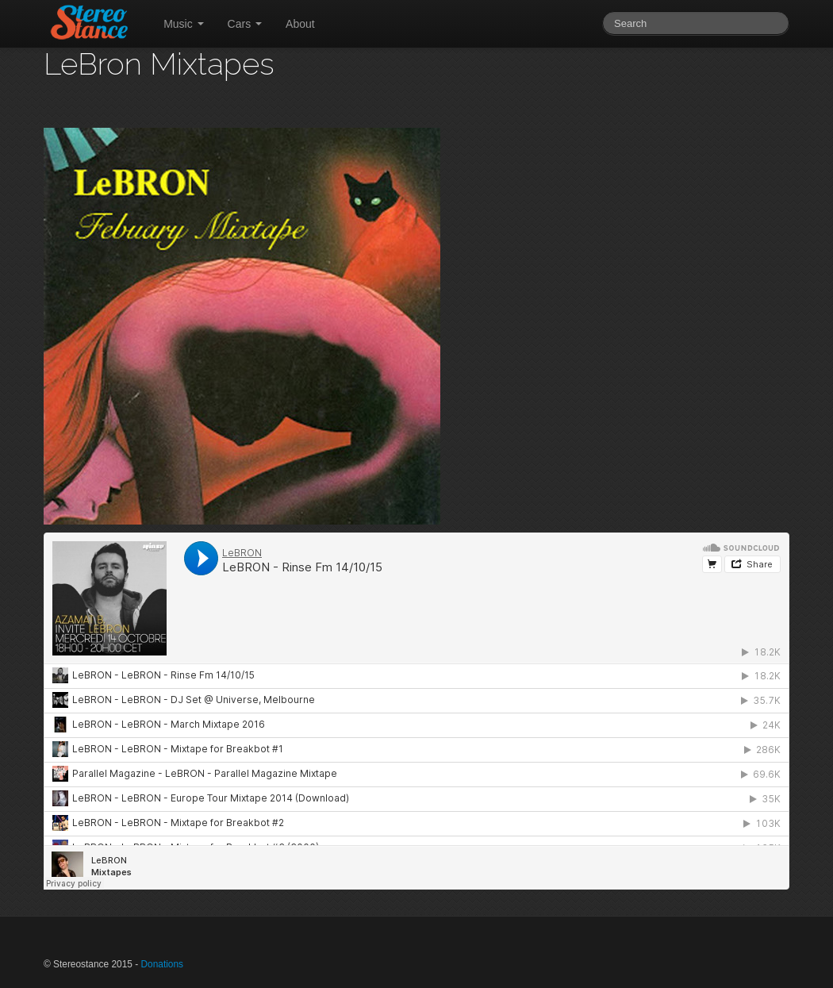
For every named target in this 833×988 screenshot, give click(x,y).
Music (183, 23)
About (300, 23)
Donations (161, 964)
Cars (245, 23)
